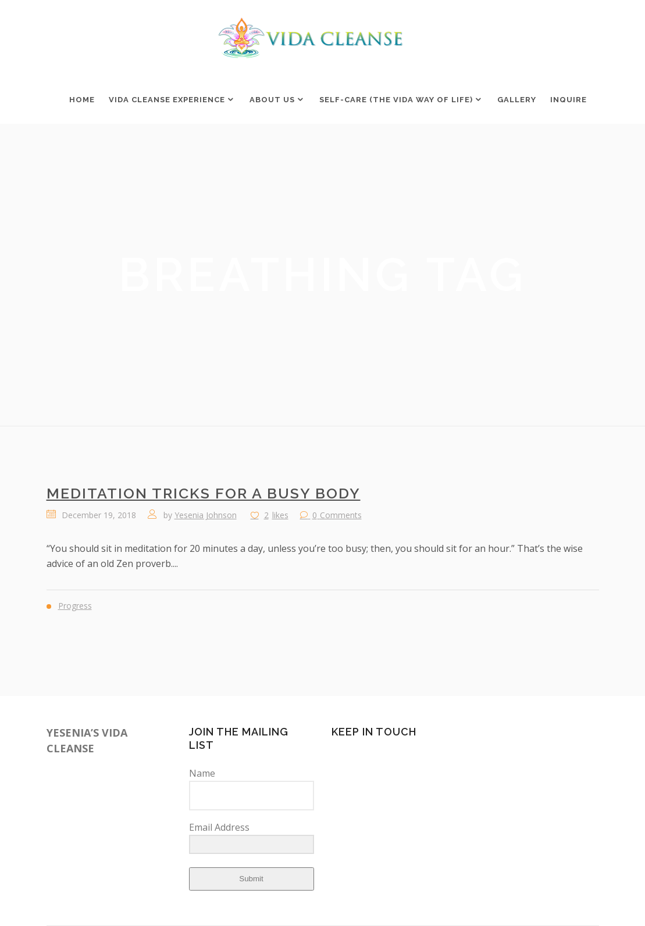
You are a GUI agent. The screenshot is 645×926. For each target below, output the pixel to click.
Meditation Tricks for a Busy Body (204, 493)
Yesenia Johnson (205, 515)
